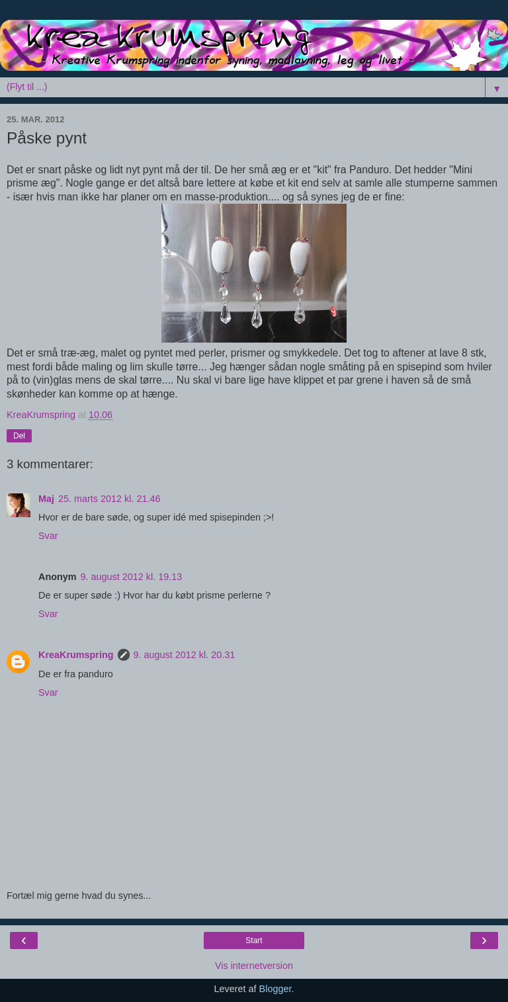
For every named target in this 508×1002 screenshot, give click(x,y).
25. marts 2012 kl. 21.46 (109, 498)
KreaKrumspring (76, 654)
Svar (48, 535)
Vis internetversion (254, 965)
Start (253, 940)
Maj (46, 498)
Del (19, 435)
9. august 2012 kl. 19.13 (132, 576)
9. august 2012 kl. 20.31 (184, 654)
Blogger (275, 988)
